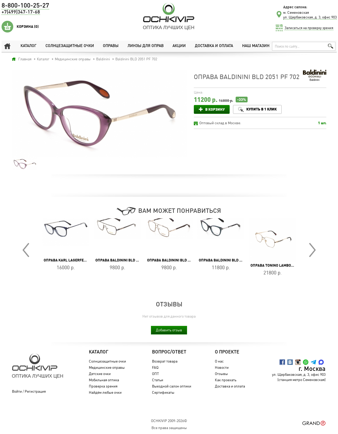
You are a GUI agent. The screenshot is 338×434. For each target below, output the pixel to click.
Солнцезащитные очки (69, 46)
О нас (219, 361)
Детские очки (100, 373)
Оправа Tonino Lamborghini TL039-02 (285, 265)
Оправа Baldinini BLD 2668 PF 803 (229, 260)
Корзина (28, 26)
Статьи (157, 380)
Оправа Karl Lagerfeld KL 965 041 (75, 260)
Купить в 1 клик (261, 109)
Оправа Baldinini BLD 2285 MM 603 (126, 260)
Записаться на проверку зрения (308, 28)
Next (312, 250)
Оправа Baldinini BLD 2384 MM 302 (178, 260)
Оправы (110, 46)
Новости (222, 367)
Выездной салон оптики (171, 386)
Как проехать (225, 380)
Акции (179, 46)
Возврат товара (164, 361)
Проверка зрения (103, 386)
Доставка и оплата (214, 46)
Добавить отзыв (169, 330)
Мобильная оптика (104, 380)
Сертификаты (163, 392)
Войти (17, 391)
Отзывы (221, 373)
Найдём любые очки (105, 392)
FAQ (155, 367)
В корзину (215, 109)
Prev (26, 250)
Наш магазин (255, 46)
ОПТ (155, 373)
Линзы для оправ (146, 46)
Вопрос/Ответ (169, 352)
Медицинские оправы (107, 367)
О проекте (227, 352)
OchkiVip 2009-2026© (169, 420)
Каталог (28, 46)
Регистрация (35, 391)
